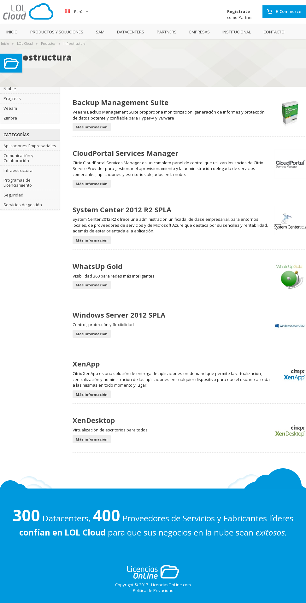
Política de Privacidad (153, 590)
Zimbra (10, 118)
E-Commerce (284, 12)
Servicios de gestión (22, 205)
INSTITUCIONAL (236, 32)
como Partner (240, 14)
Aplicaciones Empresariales (29, 146)
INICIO (12, 32)
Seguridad (13, 195)
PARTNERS (167, 32)
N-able (9, 88)
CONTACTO (274, 32)
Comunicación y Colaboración (18, 158)
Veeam (10, 108)
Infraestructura (74, 43)
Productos (48, 43)
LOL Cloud (25, 43)
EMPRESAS (199, 32)
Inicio (5, 43)
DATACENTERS (130, 32)
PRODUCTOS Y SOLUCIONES (56, 32)
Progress (12, 98)
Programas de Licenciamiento (17, 182)
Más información (92, 127)
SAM (100, 32)
